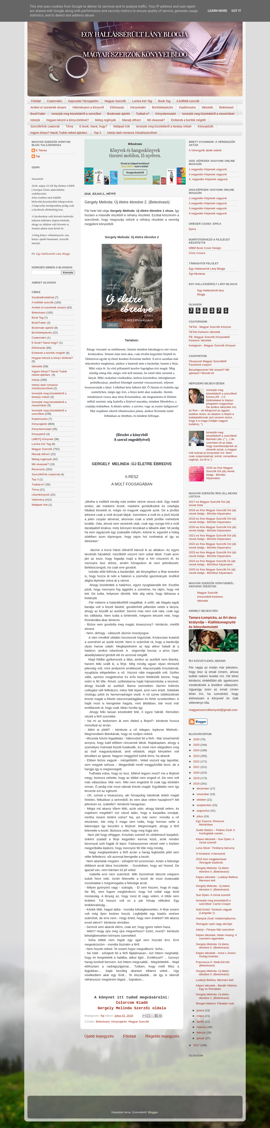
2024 (196, 750)
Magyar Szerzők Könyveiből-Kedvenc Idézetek (210, 596)
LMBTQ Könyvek (42, 439)
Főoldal (36, 101)
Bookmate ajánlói (118, 113)
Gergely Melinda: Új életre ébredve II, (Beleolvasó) (212, 869)
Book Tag (164, 101)
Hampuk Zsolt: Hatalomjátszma (216, 918)
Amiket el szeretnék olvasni (48, 107)
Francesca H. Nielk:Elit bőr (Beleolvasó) (213, 963)
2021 (196, 767)
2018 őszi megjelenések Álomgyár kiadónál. (211, 861)
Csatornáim (54, 101)
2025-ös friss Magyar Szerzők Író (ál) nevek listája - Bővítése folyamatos (212, 571)
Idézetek (207, 107)
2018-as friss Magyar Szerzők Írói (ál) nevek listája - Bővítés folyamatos (212, 512)
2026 (196, 739)
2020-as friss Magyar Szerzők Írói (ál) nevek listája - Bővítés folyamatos (220, 473)
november (203, 794)
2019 (196, 778)
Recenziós (38, 469)
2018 (196, 783)
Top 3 (97, 132)
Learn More (217, 11)
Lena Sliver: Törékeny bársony (215, 848)
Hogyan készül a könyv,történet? (67, 120)
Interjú (36, 379)
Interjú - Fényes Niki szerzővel (215, 929)
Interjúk (35, 120)
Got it (236, 11)
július (200, 816)
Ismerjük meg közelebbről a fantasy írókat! (164, 126)
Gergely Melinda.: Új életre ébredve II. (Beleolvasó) (213, 887)
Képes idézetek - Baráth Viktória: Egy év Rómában (216, 987)
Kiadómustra (187, 107)
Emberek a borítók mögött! (188, 120)
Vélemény (38, 499)
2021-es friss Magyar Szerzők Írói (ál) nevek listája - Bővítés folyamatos (212, 537)
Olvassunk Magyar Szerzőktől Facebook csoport (208, 363)
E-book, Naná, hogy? (93, 126)
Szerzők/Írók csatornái (45, 126)
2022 (196, 761)
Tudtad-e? (142, 113)
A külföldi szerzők (188, 101)
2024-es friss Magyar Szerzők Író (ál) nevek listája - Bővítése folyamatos (212, 562)
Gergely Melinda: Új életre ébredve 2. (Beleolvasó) (212, 996)
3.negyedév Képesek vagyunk (208, 174)
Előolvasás (117, 107)
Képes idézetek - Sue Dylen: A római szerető (215, 841)
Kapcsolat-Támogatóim (83, 101)
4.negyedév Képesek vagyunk (208, 213)
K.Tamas (41, 150)
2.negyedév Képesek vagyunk (208, 203)
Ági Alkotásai (197, 273)
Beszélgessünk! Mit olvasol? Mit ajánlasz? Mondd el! (209, 371)
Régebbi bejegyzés (162, 1036)
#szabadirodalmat (43, 297)
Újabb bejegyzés (99, 1036)
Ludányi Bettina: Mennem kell (214, 980)
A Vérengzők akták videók (205, 150)
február (202, 1032)
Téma (69, 126)
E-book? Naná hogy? (45, 342)
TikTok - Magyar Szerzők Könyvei (210, 326)
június (201, 1010)
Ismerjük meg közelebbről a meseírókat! (208, 113)
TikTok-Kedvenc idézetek (204, 332)
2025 (196, 744)
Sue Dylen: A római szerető (213, 895)
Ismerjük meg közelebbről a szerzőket (76, 113)
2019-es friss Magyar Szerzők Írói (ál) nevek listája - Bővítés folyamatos (212, 520)
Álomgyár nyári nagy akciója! (214, 923)
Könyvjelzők (205, 126)
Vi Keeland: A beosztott (210, 853)
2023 (196, 756)
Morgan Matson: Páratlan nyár (215, 1003)
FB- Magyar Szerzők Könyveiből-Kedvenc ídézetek (209, 338)
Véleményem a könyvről (88, 107)
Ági (38, 156)
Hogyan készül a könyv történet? (52, 357)
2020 (196, 772)
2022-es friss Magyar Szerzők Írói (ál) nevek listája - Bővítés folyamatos (212, 545)
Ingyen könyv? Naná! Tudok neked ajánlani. (59, 132)
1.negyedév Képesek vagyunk (208, 169)
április (201, 1021)
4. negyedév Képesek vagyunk (208, 179)
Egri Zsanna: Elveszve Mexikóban (210, 823)
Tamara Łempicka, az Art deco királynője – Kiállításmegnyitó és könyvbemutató (212, 622)
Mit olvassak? (156, 120)
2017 (196, 1045)
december (203, 788)
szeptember (204, 805)
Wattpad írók (121, 126)
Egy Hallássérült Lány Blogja (53, 253)
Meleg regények (105, 120)
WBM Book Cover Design (205, 248)
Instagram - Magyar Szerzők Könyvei (212, 345)
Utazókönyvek (41, 494)
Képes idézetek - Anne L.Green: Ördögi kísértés (216, 954)
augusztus (203, 810)
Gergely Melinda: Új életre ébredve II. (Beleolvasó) (212, 946)
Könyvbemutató (165, 113)
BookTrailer (37, 113)
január (201, 1038)
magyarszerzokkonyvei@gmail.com (213, 710)
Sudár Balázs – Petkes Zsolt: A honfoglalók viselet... (215, 831)
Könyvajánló (119, 1021)
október (202, 799)
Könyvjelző (38, 434)
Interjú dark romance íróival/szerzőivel (132, 132)
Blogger (153, 1112)
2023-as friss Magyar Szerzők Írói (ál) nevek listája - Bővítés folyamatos (212, 554)
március (202, 1027)
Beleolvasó (226, 107)
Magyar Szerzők (115, 101)
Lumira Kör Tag (142, 101)
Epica (192, 229)
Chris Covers (197, 253)
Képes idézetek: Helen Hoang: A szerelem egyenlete (216, 936)
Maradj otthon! (131, 120)
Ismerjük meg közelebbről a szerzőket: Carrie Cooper (213, 902)
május (201, 1015)
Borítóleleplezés (162, 107)
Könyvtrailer (138, 107)
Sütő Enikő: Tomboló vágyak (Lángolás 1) (214, 911)
